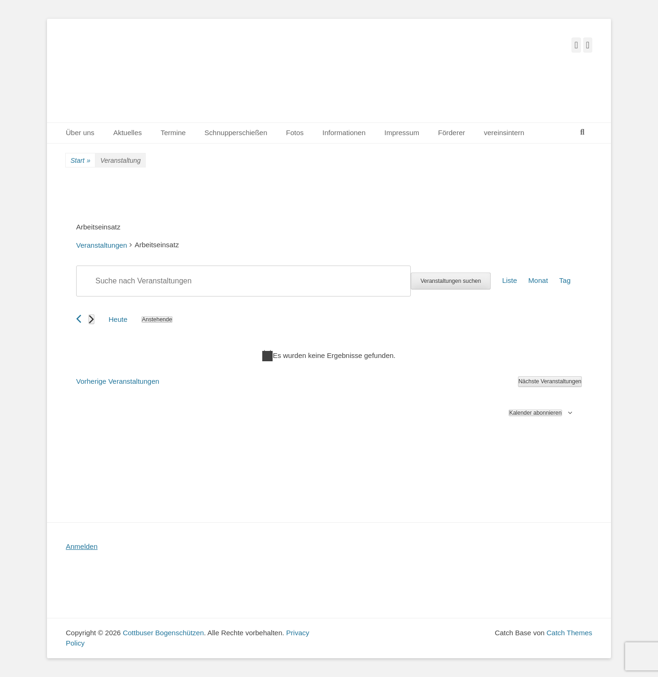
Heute (118, 319)
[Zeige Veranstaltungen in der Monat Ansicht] (538, 281)
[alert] (329, 355)
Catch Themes (569, 633)
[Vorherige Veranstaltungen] (78, 318)
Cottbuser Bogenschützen (163, 633)
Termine (173, 133)
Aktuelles (127, 133)
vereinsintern (504, 133)
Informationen (344, 133)
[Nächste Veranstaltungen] (91, 319)
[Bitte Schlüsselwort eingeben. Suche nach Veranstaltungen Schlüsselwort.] (243, 281)
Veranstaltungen (101, 245)
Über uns (80, 133)
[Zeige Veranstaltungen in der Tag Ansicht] (565, 281)
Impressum (401, 133)
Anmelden (82, 546)
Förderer (451, 133)
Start (80, 161)
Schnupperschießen (235, 133)
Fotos (295, 133)
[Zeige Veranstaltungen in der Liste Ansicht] (509, 281)
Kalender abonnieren (535, 413)
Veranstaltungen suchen (451, 281)
